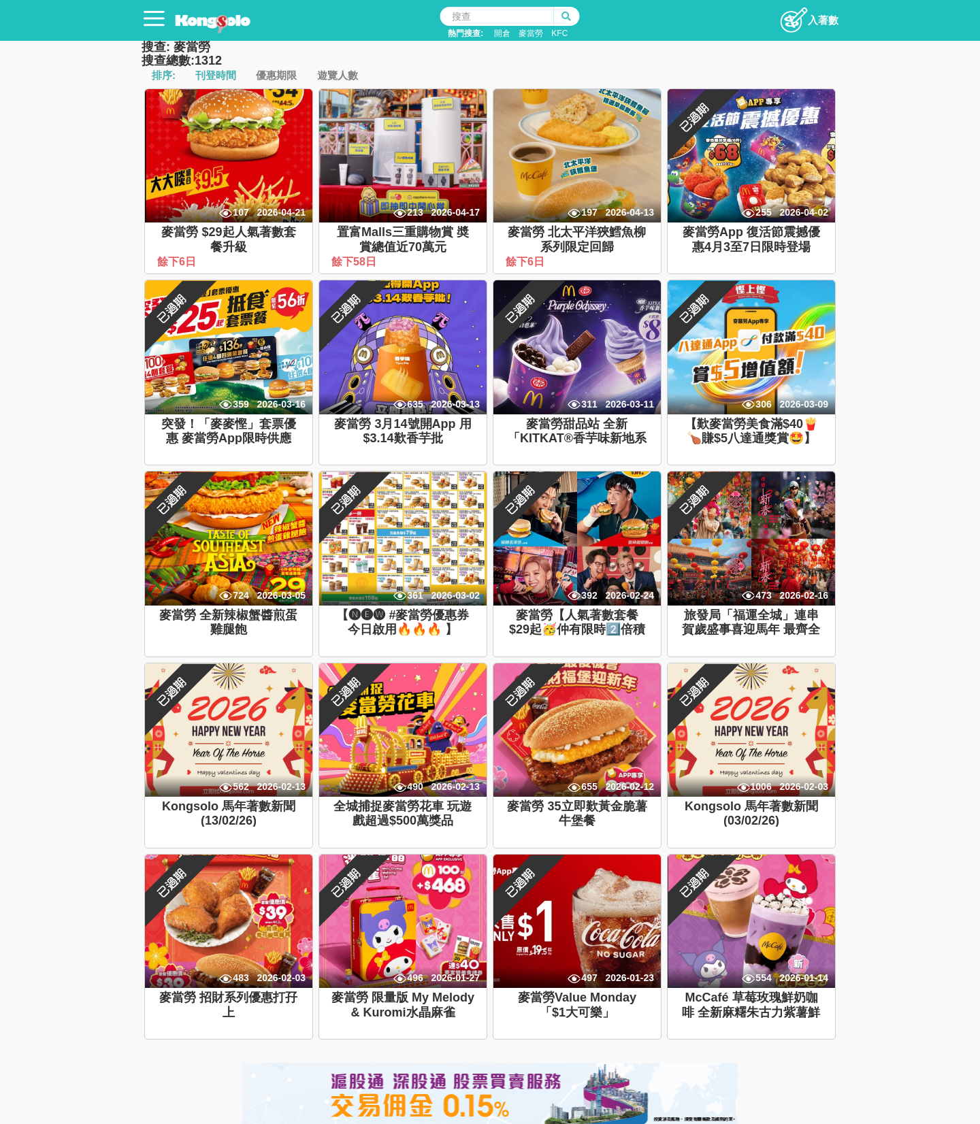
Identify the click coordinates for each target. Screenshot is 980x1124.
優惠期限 (276, 75)
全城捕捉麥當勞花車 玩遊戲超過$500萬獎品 (402, 813)
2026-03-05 (281, 595)
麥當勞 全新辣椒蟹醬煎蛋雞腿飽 (228, 622)
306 (763, 404)
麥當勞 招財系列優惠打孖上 (228, 1005)
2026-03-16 (281, 404)
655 (589, 786)
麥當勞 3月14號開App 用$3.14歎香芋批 (402, 431)
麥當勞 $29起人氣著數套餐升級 (228, 239)
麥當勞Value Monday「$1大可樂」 (577, 1005)
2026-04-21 (281, 212)
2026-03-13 (455, 404)
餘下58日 (355, 261)
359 (240, 404)
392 (589, 595)
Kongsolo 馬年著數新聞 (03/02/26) (751, 813)
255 (763, 212)
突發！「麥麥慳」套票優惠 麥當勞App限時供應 (228, 431)
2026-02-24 (629, 595)
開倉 (502, 33)
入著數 (808, 16)
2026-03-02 (455, 595)
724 (240, 595)
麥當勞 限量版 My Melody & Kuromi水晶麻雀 (402, 1005)
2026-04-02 (803, 212)
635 (415, 404)
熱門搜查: (465, 33)
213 (415, 212)
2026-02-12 (629, 786)
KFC (559, 33)
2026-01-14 (803, 977)
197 (589, 212)
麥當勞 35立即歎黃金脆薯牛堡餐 (577, 813)
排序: (164, 75)
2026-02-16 (803, 595)
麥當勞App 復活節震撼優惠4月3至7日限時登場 (751, 239)
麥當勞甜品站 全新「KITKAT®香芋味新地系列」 (577, 438)
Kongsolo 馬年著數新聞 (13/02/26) (228, 813)
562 (240, 786)
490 (415, 786)
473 (763, 595)
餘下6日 (178, 261)
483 (240, 977)
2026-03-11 (629, 404)
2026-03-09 (803, 404)
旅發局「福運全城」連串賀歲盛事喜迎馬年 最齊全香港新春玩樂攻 (751, 629)
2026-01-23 (629, 977)
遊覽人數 (337, 75)
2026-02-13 (281, 786)
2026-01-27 (455, 977)
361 (415, 595)
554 (763, 977)
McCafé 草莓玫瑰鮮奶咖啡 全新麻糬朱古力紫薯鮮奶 (751, 1012)
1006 (761, 786)
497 (589, 977)
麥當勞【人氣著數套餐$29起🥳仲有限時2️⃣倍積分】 (577, 629)
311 (589, 404)
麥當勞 (531, 33)
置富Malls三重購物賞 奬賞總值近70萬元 (403, 239)
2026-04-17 (455, 212)
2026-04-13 (629, 212)
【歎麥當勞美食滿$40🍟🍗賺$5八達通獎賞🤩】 (751, 431)
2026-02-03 (803, 786)
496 (415, 977)
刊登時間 (215, 75)
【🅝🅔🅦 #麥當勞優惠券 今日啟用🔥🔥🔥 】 (402, 622)
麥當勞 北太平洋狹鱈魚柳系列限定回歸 (577, 239)
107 (240, 212)
